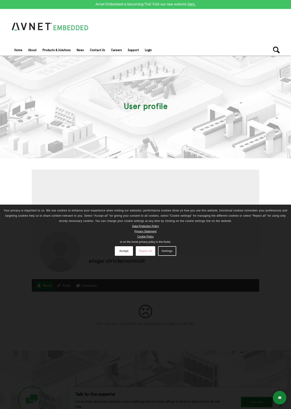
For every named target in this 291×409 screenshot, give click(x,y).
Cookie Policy (145, 236)
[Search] (275, 50)
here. (192, 4)
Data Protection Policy (145, 226)
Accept (123, 251)
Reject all (145, 251)
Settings (167, 251)
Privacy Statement (145, 231)
